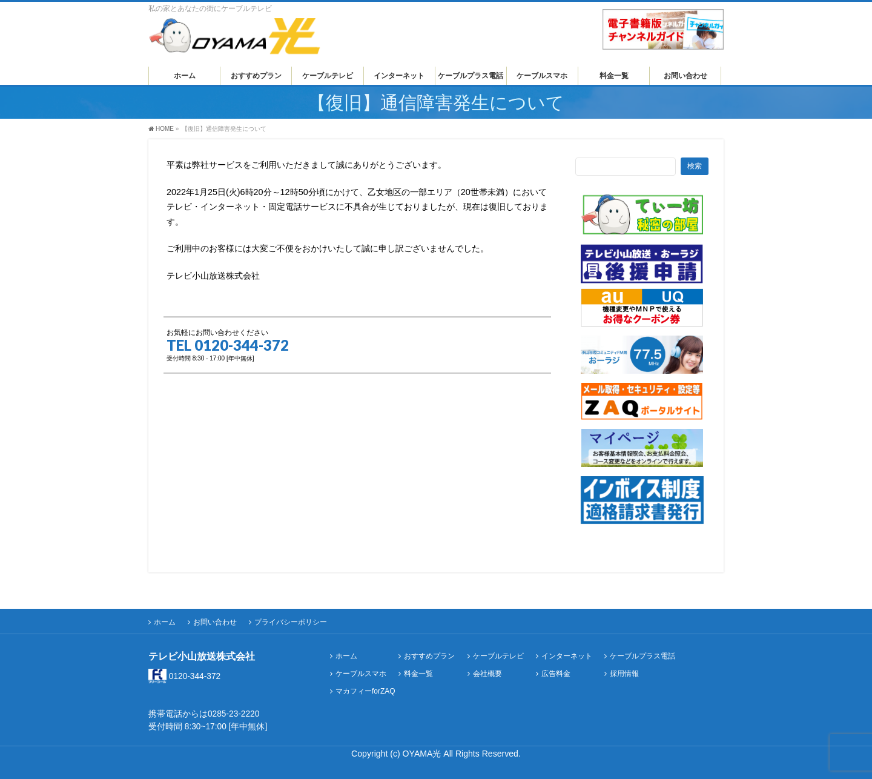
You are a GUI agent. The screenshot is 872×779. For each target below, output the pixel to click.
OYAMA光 (423, 753)
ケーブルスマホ (360, 674)
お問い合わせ (215, 622)
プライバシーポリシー (290, 622)
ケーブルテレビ (498, 656)
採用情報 (624, 674)
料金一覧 (418, 674)
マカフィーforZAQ (365, 691)
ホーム (165, 622)
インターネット (566, 656)
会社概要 (487, 674)
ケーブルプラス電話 (642, 656)
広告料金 (555, 674)
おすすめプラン (429, 656)
